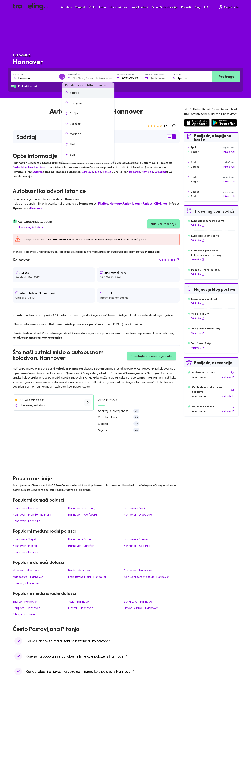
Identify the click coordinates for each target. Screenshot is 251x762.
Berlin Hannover (79, 570)
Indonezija (20, 746)
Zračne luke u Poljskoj (196, 742)
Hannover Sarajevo (137, 539)
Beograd (134, 172)
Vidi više (198, 225)
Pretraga (226, 76)
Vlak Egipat (134, 714)
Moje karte (228, 7)
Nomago (115, 203)
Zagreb (38, 172)
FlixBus (103, 203)
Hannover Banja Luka (83, 539)
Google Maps (169, 259)
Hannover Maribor (25, 552)
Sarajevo (87, 172)
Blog (197, 7)
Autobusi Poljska (80, 722)
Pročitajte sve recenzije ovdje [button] (151, 356)
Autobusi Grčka (80, 738)
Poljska (18, 738)
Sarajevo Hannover (26, 608)
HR (208, 7)
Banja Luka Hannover (138, 601)
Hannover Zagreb (25, 539)
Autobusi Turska (80, 734)
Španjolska (20, 714)
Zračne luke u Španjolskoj (199, 714)
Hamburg (40, 167)
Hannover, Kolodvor (30, 227)
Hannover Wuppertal (137, 514)
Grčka (18, 722)
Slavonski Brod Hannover (140, 608)
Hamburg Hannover (26, 583)
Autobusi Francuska (82, 742)
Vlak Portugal (135, 718)
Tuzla (97, 172)
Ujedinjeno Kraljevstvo (27, 726)
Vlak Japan (133, 710)
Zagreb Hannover (25, 601)
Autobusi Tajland (80, 730)
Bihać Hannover (24, 614)
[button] (88, 93)
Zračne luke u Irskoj (195, 730)
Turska (18, 734)
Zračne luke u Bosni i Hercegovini (203, 746)
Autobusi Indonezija (82, 746)
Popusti (186, 7)
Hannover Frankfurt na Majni (32, 514)
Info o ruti (229, 152)
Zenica (107, 172)
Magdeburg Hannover (28, 577)
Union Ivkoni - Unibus (138, 203)
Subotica (160, 172)
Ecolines (36, 208)
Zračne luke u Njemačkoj (198, 722)
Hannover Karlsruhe (26, 521)
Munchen (27, 167)
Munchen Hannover (26, 570)
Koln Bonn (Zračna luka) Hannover (146, 577)
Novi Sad (147, 172)
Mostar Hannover (80, 608)
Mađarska (20, 710)
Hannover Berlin (134, 508)
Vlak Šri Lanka (135, 722)
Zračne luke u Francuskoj (198, 718)
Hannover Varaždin (81, 546)
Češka (18, 730)
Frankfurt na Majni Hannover (87, 577)
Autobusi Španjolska (83, 714)
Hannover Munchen (26, 508)
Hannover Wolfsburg (82, 514)
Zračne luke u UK (194, 726)
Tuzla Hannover (79, 601)
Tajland (18, 742)
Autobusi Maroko (81, 718)
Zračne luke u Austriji (196, 734)
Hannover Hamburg (81, 508)
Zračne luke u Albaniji (196, 738)
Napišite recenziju (163, 224)
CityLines (160, 203)
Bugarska (20, 718)
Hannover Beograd (136, 546)
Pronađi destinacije (164, 7)
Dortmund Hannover (137, 570)
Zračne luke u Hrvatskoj (198, 710)
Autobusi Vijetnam (81, 726)
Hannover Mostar (25, 546)
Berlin (16, 167)
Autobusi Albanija (81, 710)
